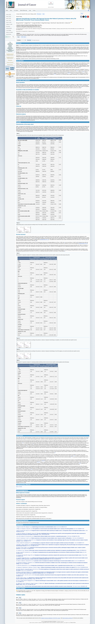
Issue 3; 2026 (8, 16)
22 (43, 460)
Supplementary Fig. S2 (83, 243)
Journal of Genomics (10, 62)
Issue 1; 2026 (8, 20)
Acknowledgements (10, 50)
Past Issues (8, 26)
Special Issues (8, 34)
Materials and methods (10, 45)
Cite (43, 14)
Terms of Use (72, 622)
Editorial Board (9, 28)
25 (31, 469)
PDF (82, 13)
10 (74, 455)
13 (82, 71)
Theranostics (10, 60)
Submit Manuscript (23, 10)
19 (81, 87)
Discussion (10, 47)
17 (83, 71)
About (11, 10)
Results (10, 46)
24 (44, 460)
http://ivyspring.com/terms (67, 618)
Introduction (10, 43)
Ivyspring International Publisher (50, 621)
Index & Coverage (9, 32)
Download (29, 40)
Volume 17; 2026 (9, 24)
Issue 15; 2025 (8, 22)
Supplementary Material (10, 49)
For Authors (16, 10)
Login (30, 10)
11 (80, 67)
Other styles (23, 36)
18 (80, 463)
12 (77, 70)
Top (10, 42)
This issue (39, 14)
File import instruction (35, 40)
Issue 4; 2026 (8, 14)
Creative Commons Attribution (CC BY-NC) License (50, 618)
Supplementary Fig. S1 (44, 239)
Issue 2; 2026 (8, 18)
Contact (34, 10)
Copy (18, 36)
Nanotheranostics (10, 64)
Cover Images (8, 30)
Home (7, 10)
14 (42, 460)
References (10, 51)
